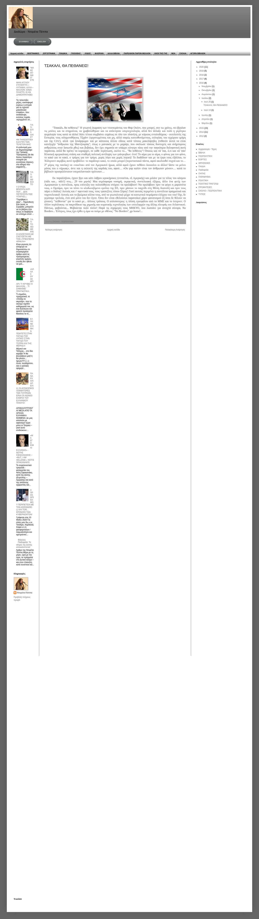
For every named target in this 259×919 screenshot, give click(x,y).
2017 (201, 79)
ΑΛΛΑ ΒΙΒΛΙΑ (114, 53)
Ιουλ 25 (207, 102)
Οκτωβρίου (207, 90)
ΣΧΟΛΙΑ (182, 53)
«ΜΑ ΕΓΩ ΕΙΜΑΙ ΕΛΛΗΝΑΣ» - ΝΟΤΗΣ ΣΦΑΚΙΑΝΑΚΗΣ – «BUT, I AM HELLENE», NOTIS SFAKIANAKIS (25, 449)
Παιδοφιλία (203, 170)
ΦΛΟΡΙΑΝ (99, 53)
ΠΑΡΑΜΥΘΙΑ (204, 177)
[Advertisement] (24, 617)
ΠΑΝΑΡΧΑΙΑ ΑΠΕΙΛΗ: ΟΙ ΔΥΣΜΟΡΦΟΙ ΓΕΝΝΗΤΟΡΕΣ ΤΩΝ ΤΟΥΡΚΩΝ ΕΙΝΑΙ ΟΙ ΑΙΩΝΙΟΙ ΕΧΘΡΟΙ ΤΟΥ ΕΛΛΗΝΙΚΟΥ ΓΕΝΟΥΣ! (25, 388)
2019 (201, 71)
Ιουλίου (205, 98)
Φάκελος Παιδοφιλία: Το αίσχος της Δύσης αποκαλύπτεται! (24, 543)
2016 (201, 83)
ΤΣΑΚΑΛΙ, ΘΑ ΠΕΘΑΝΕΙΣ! (215, 105)
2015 (201, 128)
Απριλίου (206, 119)
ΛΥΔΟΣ (88, 53)
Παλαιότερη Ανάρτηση (175, 230)
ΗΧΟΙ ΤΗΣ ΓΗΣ (160, 53)
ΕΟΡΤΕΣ (203, 159)
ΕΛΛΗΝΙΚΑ (24, 42)
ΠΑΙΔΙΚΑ (63, 53)
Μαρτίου (206, 123)
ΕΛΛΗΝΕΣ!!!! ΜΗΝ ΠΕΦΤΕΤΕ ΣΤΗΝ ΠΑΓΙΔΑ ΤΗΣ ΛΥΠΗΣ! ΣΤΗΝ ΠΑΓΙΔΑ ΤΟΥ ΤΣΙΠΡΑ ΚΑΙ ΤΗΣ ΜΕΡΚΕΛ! (25, 332)
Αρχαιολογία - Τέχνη (208, 149)
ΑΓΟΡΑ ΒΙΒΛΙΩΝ (197, 53)
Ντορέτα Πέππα (24, 593)
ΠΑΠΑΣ (202, 173)
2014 (201, 132)
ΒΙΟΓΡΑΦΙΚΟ (33, 53)
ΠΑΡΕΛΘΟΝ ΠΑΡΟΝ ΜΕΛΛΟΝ (137, 53)
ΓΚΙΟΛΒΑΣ (76, 53)
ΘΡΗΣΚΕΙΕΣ (204, 163)
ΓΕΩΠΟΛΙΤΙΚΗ (205, 156)
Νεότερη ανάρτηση (53, 230)
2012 (201, 136)
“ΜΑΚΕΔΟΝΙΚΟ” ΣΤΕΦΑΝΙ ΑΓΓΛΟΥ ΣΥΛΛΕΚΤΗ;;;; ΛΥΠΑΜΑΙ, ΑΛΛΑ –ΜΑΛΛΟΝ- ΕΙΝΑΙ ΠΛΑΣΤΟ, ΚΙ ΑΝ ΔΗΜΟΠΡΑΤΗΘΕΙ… (25, 82)
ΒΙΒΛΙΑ (202, 153)
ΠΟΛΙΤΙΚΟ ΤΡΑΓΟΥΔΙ (208, 184)
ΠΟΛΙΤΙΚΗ (203, 180)
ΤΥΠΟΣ (202, 194)
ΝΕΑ (173, 53)
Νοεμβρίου (207, 86)
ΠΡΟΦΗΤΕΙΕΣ (205, 187)
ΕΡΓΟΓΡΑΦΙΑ (49, 53)
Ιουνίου (205, 115)
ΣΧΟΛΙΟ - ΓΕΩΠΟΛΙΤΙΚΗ (63, 222)
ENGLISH (41, 42)
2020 (201, 67)
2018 (201, 75)
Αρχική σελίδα (16, 53)
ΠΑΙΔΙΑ (202, 166)
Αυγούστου (207, 94)
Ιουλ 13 (207, 110)
